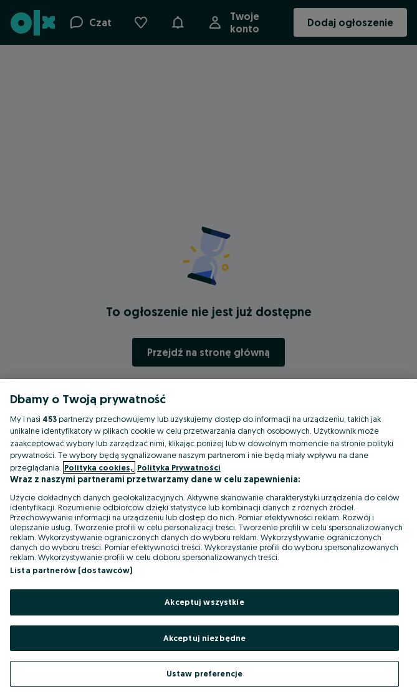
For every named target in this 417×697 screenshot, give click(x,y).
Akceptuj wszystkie (204, 602)
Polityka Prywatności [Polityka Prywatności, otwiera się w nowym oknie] (179, 467)
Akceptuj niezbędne (204, 638)
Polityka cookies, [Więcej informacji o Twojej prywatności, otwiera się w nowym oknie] (99, 467)
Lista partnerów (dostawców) (71, 570)
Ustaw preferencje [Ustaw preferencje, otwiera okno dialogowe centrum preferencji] (204, 673)
